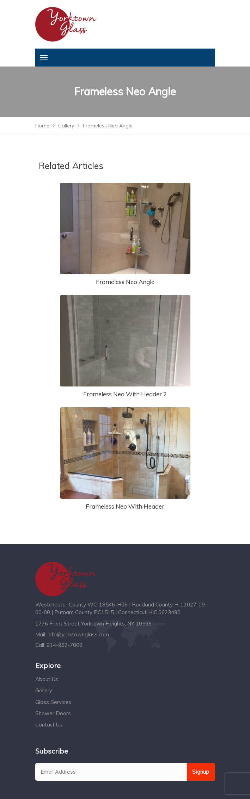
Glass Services (53, 702)
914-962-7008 (65, 645)
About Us (46, 679)
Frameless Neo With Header (125, 506)
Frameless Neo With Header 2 (125, 394)
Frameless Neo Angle (125, 281)
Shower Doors (53, 713)
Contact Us (48, 724)
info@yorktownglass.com (78, 634)
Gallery (43, 690)
